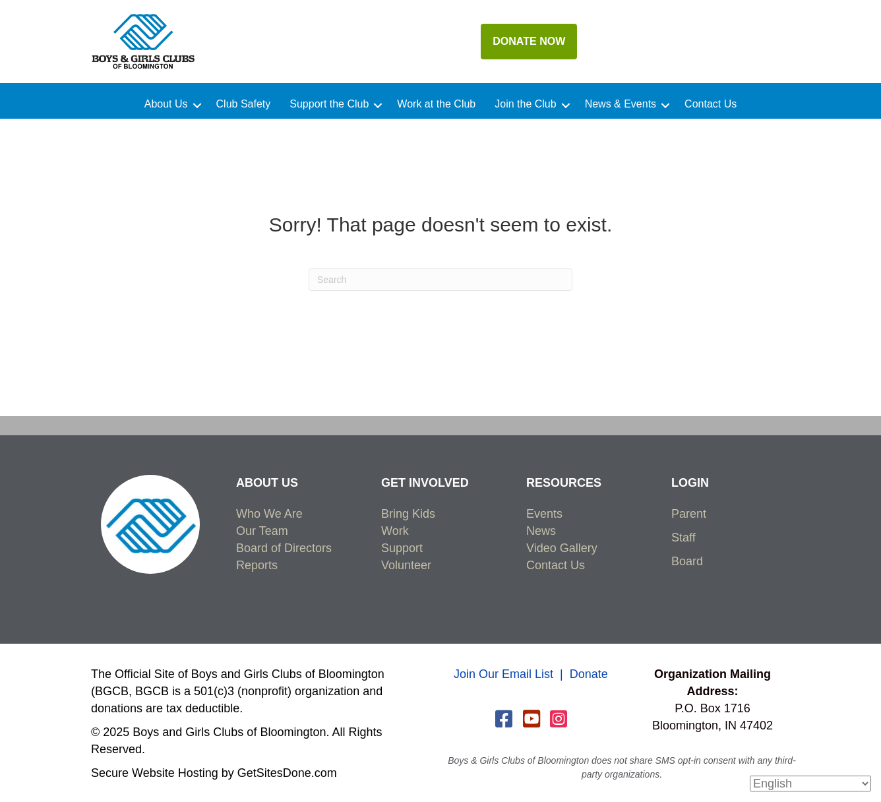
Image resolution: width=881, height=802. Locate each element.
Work (395, 531)
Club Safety (243, 104)
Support (402, 548)
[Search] (440, 279)
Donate (589, 674)
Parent (688, 513)
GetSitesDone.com (287, 773)
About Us (166, 104)
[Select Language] (810, 783)
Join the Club (525, 104)
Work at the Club (436, 104)
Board (687, 561)
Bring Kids (408, 513)
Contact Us (710, 104)
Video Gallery (561, 548)
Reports (257, 565)
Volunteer (406, 565)
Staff (683, 537)
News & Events (620, 104)
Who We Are (269, 513)
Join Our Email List (503, 674)
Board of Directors (284, 548)
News (541, 531)
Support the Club (329, 104)
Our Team (262, 531)
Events (544, 513)
